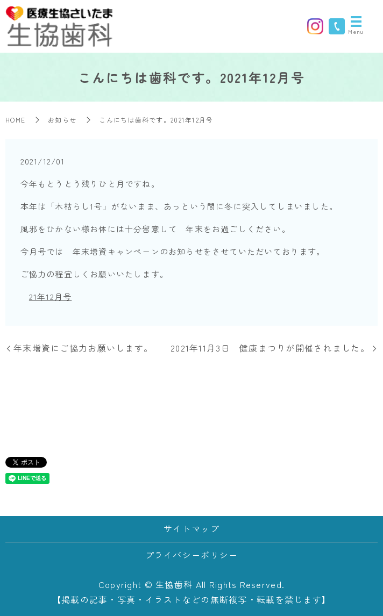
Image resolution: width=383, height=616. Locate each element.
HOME (15, 119)
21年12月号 (50, 296)
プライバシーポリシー (191, 554)
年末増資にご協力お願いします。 (83, 347)
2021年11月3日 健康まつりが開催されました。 (270, 347)
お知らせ (62, 119)
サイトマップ (191, 528)
